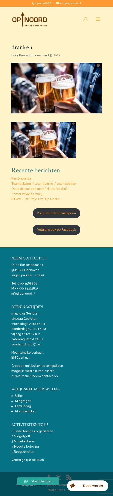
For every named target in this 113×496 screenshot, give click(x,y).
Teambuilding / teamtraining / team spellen (43, 183)
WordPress (56, 490)
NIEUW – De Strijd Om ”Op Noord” (35, 199)
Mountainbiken (25, 411)
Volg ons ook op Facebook (56, 229)
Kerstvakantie (21, 178)
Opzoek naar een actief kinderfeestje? (39, 189)
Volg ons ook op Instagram (56, 213)
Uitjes (19, 395)
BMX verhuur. (20, 357)
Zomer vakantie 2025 (26, 194)
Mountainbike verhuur (27, 352)
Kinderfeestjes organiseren (33, 431)
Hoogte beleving (26, 446)
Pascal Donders (30, 55)
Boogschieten (24, 451)
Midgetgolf (23, 401)
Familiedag (23, 406)
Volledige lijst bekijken (27, 460)
